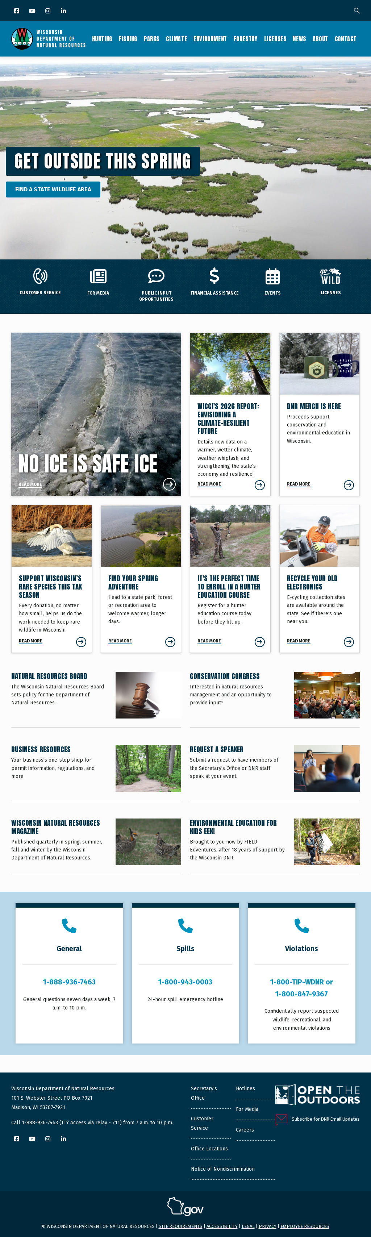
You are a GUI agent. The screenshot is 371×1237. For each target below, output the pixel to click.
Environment (210, 38)
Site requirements (181, 1226)
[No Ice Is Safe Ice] (96, 414)
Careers (245, 1130)
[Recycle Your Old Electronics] (320, 579)
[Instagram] (48, 11)
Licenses (275, 38)
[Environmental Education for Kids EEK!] (275, 846)
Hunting (102, 38)
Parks (151, 38)
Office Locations (209, 1149)
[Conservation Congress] (275, 699)
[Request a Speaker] (275, 772)
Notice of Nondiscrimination (223, 1169)
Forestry (246, 38)
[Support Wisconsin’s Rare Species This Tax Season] (52, 579)
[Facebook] (17, 11)
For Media (247, 1109)
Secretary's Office (204, 1093)
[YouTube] (33, 11)
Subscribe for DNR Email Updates (326, 1119)
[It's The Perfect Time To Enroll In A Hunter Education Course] (230, 579)
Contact (346, 38)
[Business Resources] (96, 772)
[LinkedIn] (64, 11)
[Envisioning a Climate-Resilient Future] (230, 414)
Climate (176, 38)
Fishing (128, 38)
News (299, 38)
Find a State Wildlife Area (53, 189)
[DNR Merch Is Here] (320, 414)
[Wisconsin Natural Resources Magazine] (96, 846)
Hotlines (245, 1089)
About (320, 38)
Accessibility (222, 1226)
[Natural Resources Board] (96, 699)
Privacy (267, 1226)
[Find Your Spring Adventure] (141, 579)
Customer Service (202, 1123)
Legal (248, 1226)
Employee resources (304, 1226)
